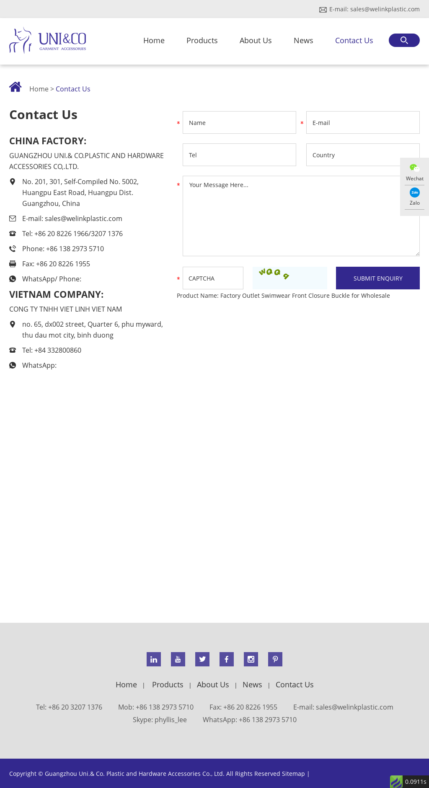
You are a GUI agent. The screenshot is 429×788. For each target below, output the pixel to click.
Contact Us (354, 40)
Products (202, 40)
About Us (256, 40)
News (303, 40)
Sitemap (293, 774)
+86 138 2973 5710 (268, 719)
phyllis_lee (171, 719)
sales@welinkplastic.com (385, 9)
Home (154, 40)
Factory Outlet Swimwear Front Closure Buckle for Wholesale (305, 295)
